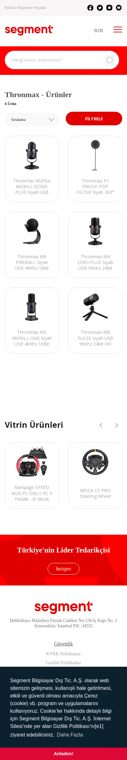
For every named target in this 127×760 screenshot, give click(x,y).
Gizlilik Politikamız (63, 662)
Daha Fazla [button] (70, 734)
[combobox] (32, 119)
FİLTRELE (94, 119)
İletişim (63, 568)
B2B (98, 30)
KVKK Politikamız (63, 653)
